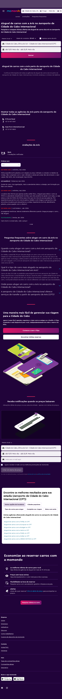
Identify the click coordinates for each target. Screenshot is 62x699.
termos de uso (32, 482)
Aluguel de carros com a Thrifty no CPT (17, 529)
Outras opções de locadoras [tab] (14, 512)
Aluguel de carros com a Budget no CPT (17, 535)
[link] (31, 338)
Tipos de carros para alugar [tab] (14, 517)
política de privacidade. (44, 482)
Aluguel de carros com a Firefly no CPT (17, 541)
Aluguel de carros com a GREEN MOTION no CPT (20, 547)
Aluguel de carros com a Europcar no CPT (18, 532)
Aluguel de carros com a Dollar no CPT (16, 544)
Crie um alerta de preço (35, 599)
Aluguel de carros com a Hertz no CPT (16, 538)
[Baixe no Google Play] (6, 687)
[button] (3, 11)
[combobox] (7, 39)
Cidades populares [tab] (34, 512)
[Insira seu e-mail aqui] (33, 467)
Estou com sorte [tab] (50, 517)
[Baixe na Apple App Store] (18, 687)
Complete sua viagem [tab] (34, 517)
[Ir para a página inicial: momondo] (13, 11)
